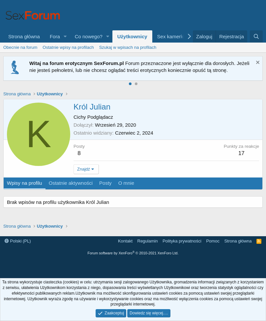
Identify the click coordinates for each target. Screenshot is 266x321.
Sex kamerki (171, 36)
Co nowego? (89, 36)
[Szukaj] (256, 36)
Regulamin (147, 241)
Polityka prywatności (182, 241)
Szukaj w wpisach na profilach (127, 47)
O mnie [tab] (126, 183)
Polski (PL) (18, 241)
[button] (65, 36)
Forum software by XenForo (133, 253)
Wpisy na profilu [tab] (24, 183)
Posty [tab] (105, 183)
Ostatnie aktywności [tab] (71, 183)
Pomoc (212, 241)
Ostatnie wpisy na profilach (68, 47)
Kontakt (125, 241)
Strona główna (24, 36)
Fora (55, 36)
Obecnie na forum (20, 47)
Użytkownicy (132, 36)
